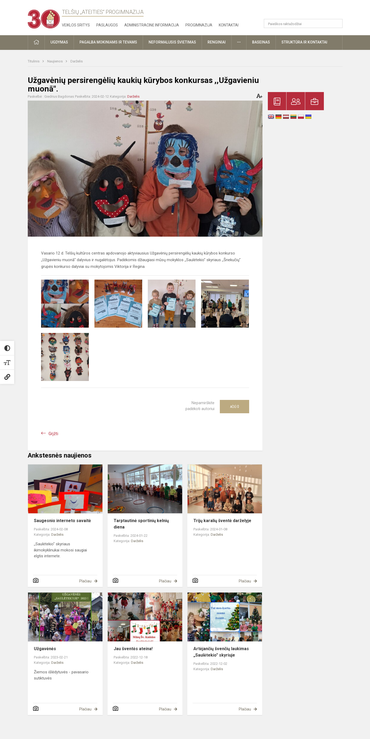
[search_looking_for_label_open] (337, 23)
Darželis (76, 61)
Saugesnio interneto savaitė (62, 520)
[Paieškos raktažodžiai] (303, 23)
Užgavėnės (45, 648)
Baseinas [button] (261, 42)
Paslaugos (107, 25)
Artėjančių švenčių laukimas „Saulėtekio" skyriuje (221, 652)
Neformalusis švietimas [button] (172, 42)
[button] (306, 11)
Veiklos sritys (76, 25)
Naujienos (55, 61)
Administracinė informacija (151, 25)
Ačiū (234, 407)
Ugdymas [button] (59, 42)
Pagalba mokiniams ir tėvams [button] (108, 42)
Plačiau (85, 581)
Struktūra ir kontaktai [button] (304, 42)
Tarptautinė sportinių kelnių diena (141, 524)
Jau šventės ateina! (133, 648)
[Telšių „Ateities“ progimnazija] (44, 16)
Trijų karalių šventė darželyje (222, 520)
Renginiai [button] (217, 42)
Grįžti (53, 433)
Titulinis (34, 61)
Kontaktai (228, 25)
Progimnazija (198, 25)
